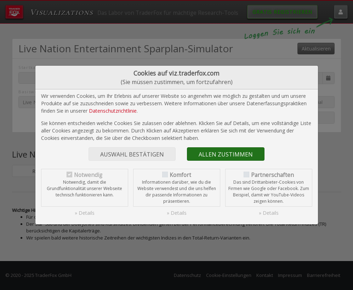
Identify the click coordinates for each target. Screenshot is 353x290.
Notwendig (88, 175)
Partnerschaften (272, 175)
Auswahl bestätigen (132, 154)
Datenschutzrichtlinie (113, 110)
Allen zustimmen (226, 154)
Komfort (180, 175)
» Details (85, 212)
